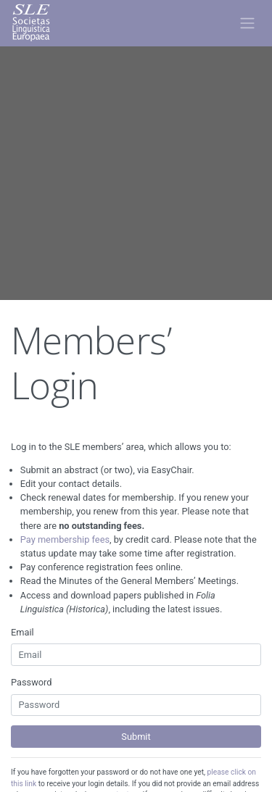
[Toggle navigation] (247, 23)
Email (22, 632)
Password (31, 682)
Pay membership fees (65, 539)
